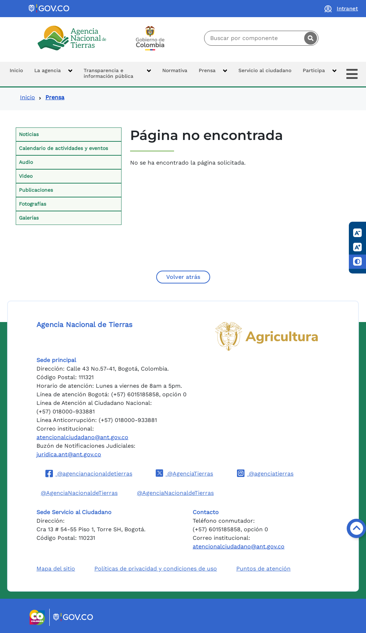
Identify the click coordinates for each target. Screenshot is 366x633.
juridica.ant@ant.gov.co (68, 454)
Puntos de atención (263, 568)
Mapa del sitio (55, 568)
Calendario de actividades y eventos (63, 148)
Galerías (29, 218)
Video (26, 176)
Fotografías (32, 204)
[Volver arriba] (356, 528)
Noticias (29, 134)
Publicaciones (36, 190)
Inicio (27, 97)
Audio (26, 162)
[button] (53, 74)
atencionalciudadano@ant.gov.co (82, 437)
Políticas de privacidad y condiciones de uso (155, 568)
